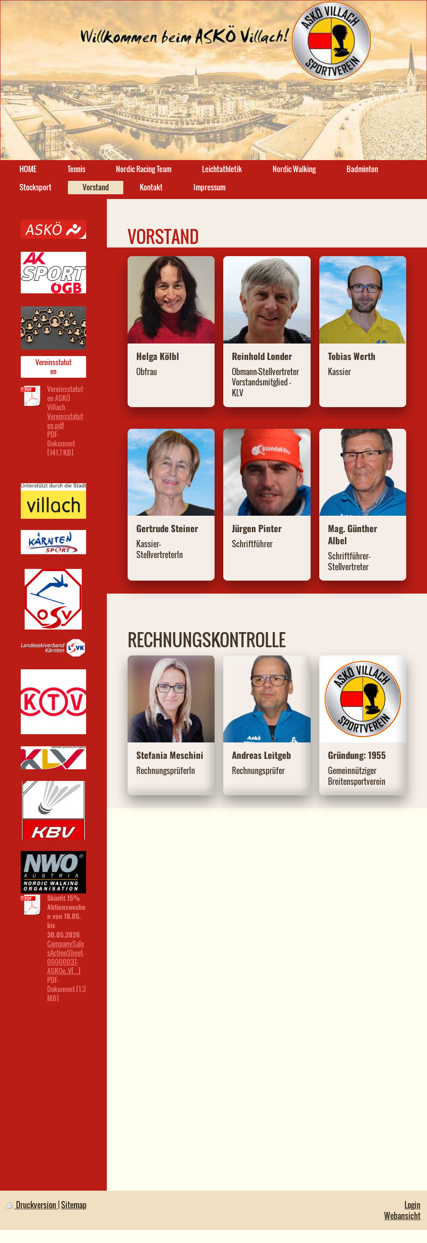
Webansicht (402, 1215)
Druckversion (32, 1205)
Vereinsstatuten (53, 366)
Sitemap (74, 1205)
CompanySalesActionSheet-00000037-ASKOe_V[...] (65, 957)
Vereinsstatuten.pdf (65, 420)
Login (413, 1205)
